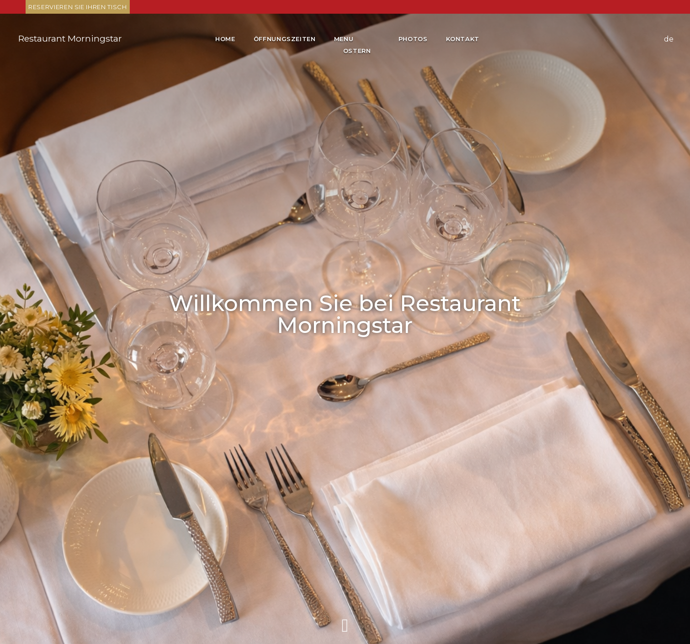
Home (225, 38)
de (669, 39)
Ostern (357, 50)
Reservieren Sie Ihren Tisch (77, 7)
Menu (345, 38)
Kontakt (463, 38)
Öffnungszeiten (285, 38)
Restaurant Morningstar (70, 38)
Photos (413, 38)
